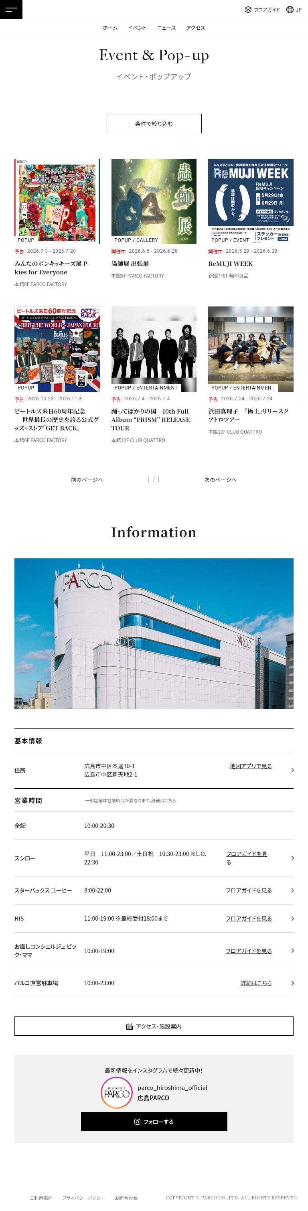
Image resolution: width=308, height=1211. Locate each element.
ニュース (166, 27)
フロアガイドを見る (246, 858)
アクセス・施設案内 (159, 1026)
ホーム (110, 27)
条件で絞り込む (154, 124)
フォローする (159, 1122)
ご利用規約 (41, 1198)
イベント (137, 27)
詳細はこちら (163, 800)
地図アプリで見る (251, 766)
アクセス (195, 27)
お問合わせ (126, 1198)
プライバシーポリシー (83, 1198)
